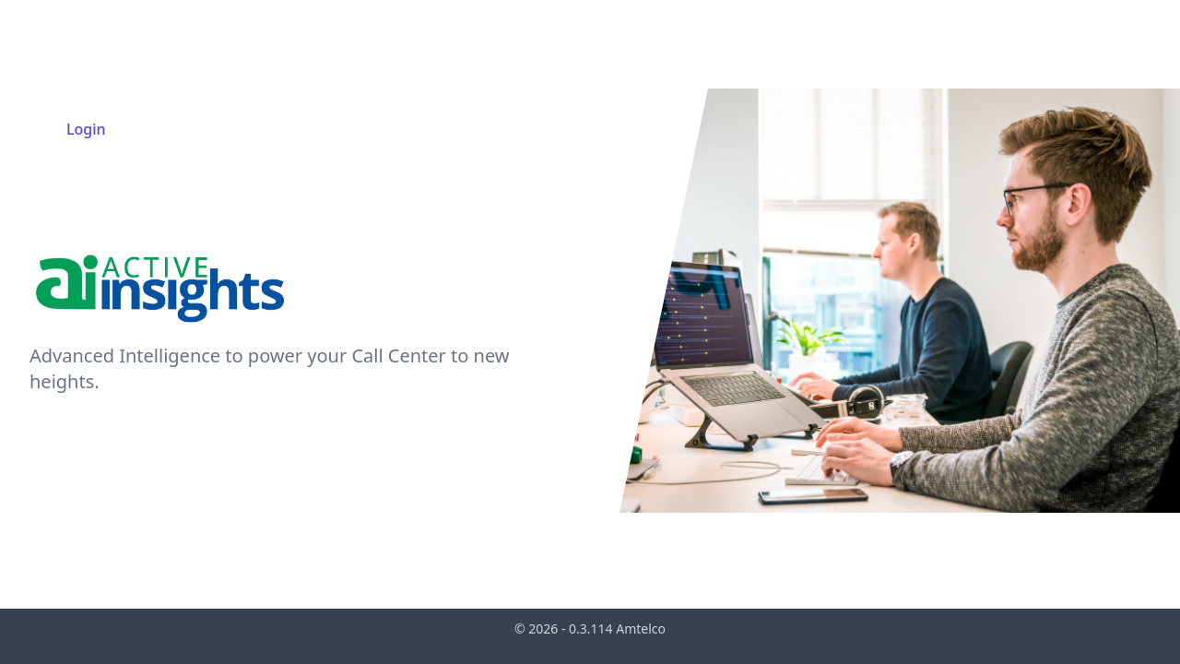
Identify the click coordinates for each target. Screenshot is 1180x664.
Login (86, 129)
